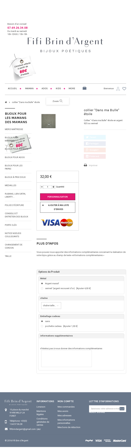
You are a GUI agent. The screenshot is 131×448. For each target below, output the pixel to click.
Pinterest (92, 156)
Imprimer (93, 165)
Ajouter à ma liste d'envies (58, 207)
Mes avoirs (63, 411)
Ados (44, 88)
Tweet (91, 137)
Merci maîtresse (14, 129)
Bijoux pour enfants (16, 149)
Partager (92, 143)
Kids (58, 88)
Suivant (77, 121)
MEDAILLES (10, 185)
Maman (29, 88)
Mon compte (66, 401)
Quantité (60, 186)
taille (8, 256)
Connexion (118, 89)
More (72, 88)
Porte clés (11, 225)
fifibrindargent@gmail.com (23, 429)
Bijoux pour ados (15, 157)
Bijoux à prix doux (15, 177)
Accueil (12, 88)
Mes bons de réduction (69, 427)
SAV (39, 429)
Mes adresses (64, 415)
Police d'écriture (14, 205)
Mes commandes (66, 407)
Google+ (92, 150)
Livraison (41, 407)
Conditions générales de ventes (43, 421)
